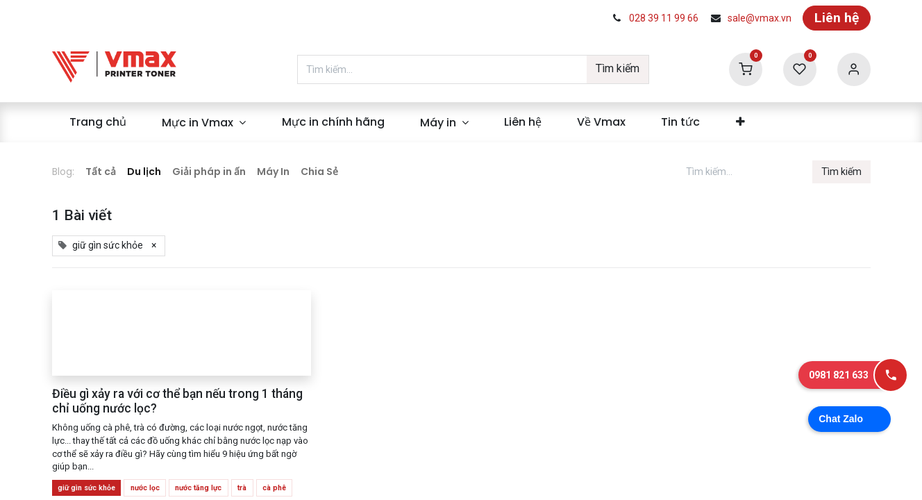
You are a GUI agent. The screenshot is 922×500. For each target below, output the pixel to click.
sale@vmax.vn (759, 18)
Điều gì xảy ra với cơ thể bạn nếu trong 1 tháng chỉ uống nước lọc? (177, 401)
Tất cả (100, 171)
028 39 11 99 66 (663, 18)
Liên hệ (836, 18)
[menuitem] (98, 122)
